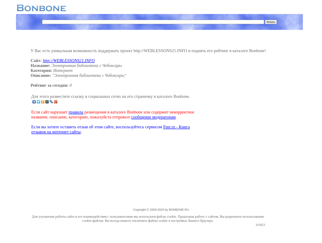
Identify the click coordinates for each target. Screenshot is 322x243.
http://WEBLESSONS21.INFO (69, 60)
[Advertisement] (233, 114)
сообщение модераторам (153, 116)
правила (76, 112)
